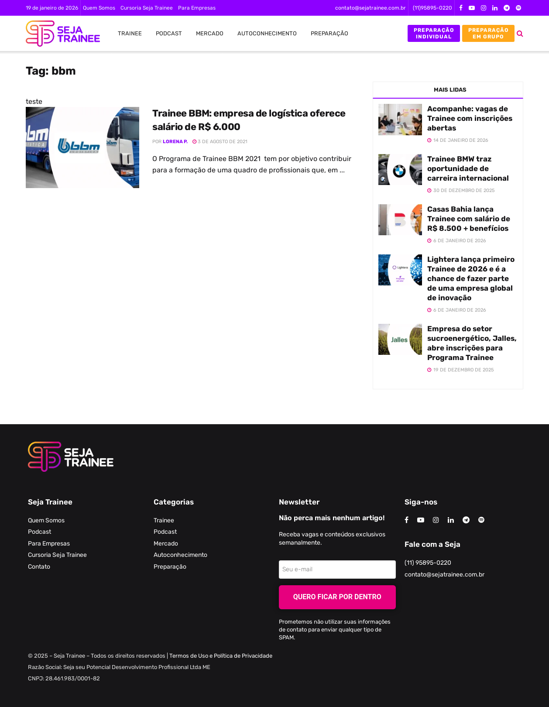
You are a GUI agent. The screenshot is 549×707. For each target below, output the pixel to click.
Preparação (329, 33)
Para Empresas (197, 8)
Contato (39, 566)
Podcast (169, 33)
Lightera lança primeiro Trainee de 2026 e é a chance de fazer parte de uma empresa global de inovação (471, 278)
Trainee (130, 33)
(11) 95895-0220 (428, 562)
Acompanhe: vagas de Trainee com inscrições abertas (469, 118)
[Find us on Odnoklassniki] (481, 520)
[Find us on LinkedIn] (451, 520)
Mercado (209, 33)
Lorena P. (175, 141)
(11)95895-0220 (432, 8)
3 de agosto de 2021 (219, 141)
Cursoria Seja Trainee (146, 8)
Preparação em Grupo (488, 33)
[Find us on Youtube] (420, 520)
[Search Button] (520, 33)
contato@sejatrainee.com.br (370, 8)
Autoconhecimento (267, 33)
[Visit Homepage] (58, 34)
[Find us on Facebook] (406, 520)
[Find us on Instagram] (436, 520)
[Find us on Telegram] (466, 520)
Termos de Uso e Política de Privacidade (220, 655)
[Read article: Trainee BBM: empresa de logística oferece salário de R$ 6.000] (82, 147)
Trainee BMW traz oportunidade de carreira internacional (468, 168)
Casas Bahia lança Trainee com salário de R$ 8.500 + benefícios (468, 219)
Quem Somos (99, 8)
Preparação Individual (434, 33)
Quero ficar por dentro (337, 597)
